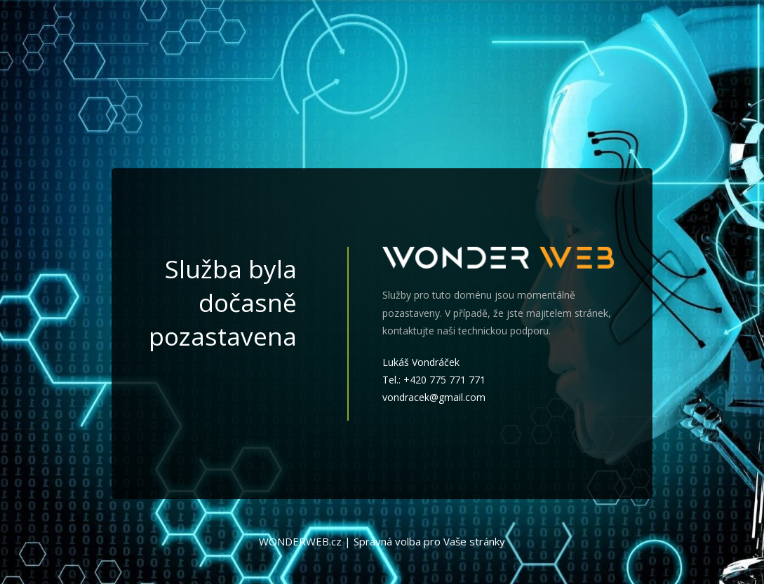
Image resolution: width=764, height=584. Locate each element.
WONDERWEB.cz (300, 541)
